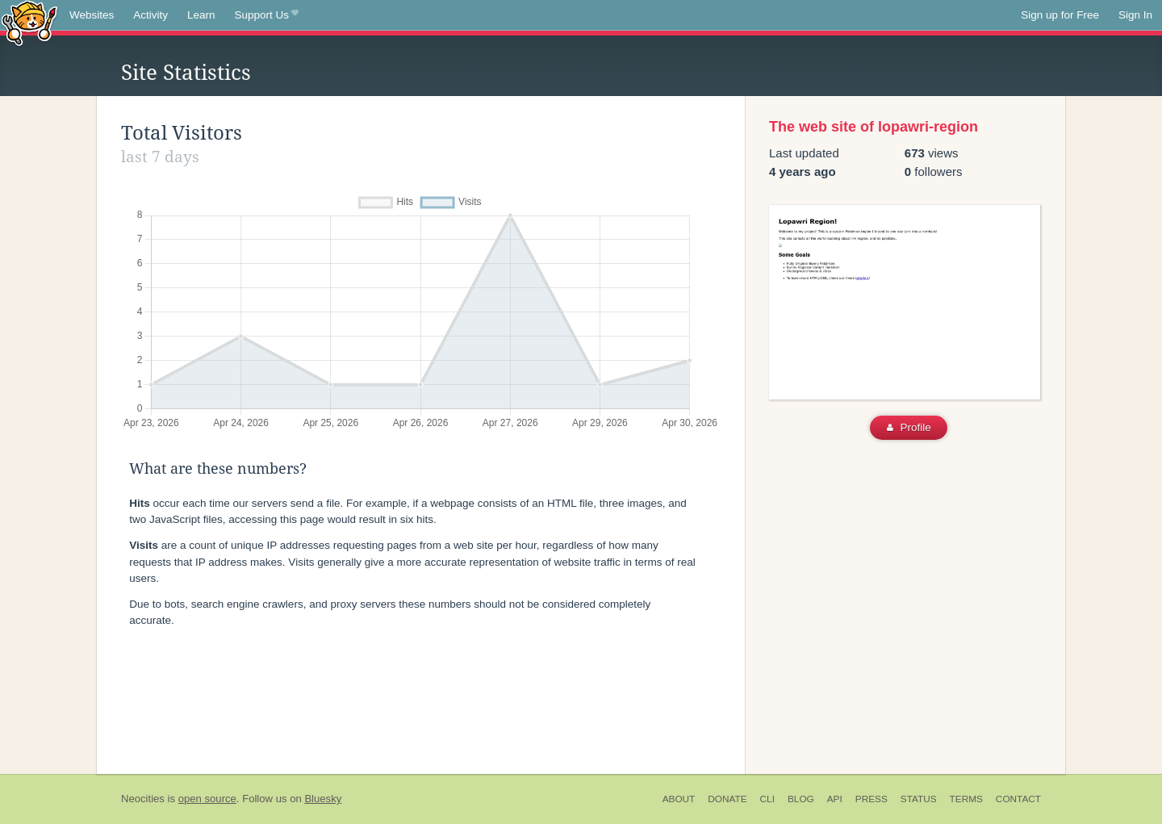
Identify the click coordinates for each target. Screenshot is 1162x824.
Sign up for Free (1060, 15)
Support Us (267, 15)
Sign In (1135, 15)
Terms (966, 799)
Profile (909, 427)
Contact (1018, 799)
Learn (201, 15)
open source (207, 799)
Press (871, 799)
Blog (801, 799)
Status (919, 799)
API (834, 799)
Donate (727, 799)
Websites (91, 15)
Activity (150, 15)
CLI (767, 799)
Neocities (143, 799)
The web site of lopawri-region (873, 127)
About (679, 799)
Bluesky (322, 799)
